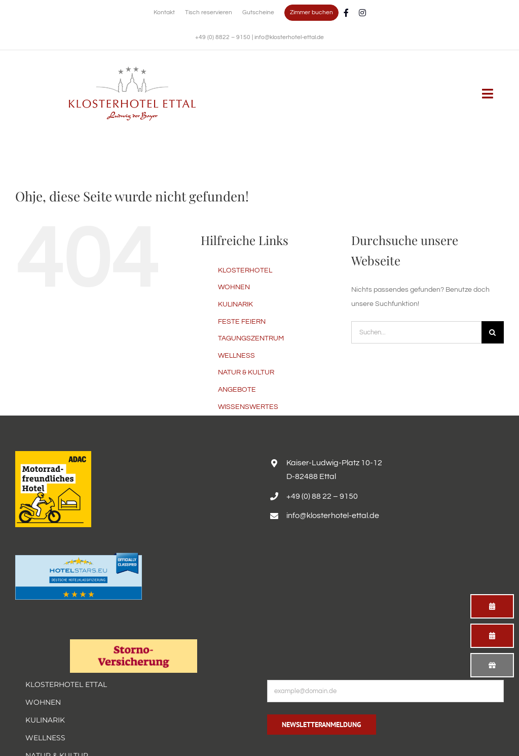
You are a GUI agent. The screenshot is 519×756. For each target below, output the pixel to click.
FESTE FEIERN (242, 321)
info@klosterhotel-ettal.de (289, 37)
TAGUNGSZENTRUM (251, 338)
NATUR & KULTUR (246, 372)
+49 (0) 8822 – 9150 (223, 37)
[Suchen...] (416, 332)
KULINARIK (235, 304)
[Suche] (492, 332)
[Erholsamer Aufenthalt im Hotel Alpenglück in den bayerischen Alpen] (132, 70)
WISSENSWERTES (248, 406)
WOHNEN (234, 287)
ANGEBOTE (237, 389)
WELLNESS (236, 355)
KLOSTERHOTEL (245, 270)
